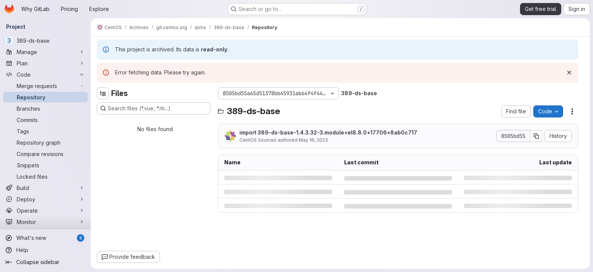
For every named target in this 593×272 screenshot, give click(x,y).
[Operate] (45, 210)
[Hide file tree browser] (103, 93)
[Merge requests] (45, 85)
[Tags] (45, 131)
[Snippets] (45, 165)
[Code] (45, 74)
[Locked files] (45, 176)
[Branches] (45, 108)
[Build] (45, 187)
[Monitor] (45, 221)
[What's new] (45, 238)
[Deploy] (45, 199)
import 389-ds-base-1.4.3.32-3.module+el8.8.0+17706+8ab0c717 (328, 132)
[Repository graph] (45, 142)
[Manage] (45, 51)
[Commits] (45, 119)
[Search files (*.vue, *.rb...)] (153, 108)
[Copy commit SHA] (536, 136)
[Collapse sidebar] (45, 262)
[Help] (45, 250)
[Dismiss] (569, 72)
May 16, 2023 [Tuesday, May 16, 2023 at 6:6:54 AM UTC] (313, 140)
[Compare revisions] (45, 153)
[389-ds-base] (45, 40)
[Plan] (45, 63)
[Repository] (45, 97)
